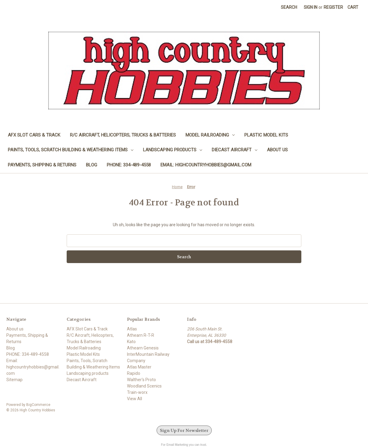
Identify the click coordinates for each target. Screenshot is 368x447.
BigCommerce (38, 405)
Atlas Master (139, 367)
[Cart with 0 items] (353, 7)
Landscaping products (172, 150)
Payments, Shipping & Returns (42, 165)
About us (277, 150)
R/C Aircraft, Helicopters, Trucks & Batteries (123, 135)
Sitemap (14, 379)
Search (289, 7)
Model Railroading (210, 135)
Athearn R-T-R (140, 335)
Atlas (132, 328)
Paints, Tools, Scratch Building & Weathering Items (70, 150)
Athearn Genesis (143, 348)
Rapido (133, 373)
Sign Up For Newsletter (184, 430)
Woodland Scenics (144, 386)
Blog (91, 165)
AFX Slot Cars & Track (34, 135)
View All (134, 398)
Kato (131, 341)
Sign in (310, 7)
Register (333, 7)
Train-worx (137, 392)
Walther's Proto (141, 379)
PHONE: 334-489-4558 (129, 165)
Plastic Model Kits (266, 135)
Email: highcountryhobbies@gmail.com (205, 165)
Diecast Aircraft (234, 150)
